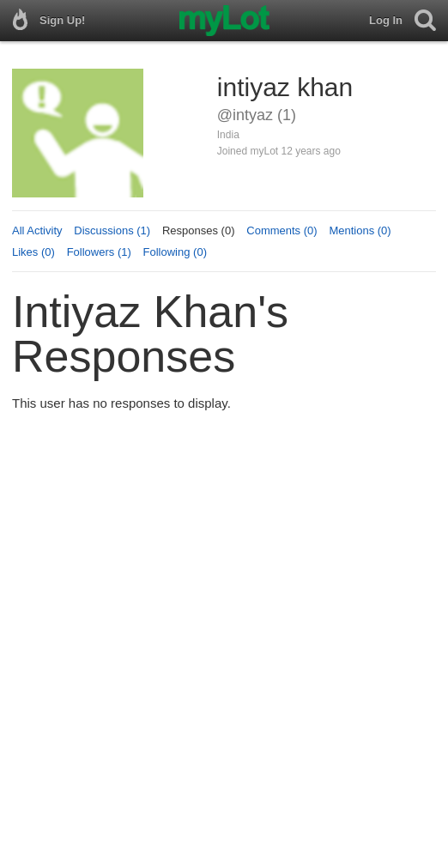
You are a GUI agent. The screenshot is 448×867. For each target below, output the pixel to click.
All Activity (37, 230)
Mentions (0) (359, 230)
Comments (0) (281, 230)
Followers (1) (99, 252)
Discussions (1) (112, 230)
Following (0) (175, 252)
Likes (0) (33, 252)
